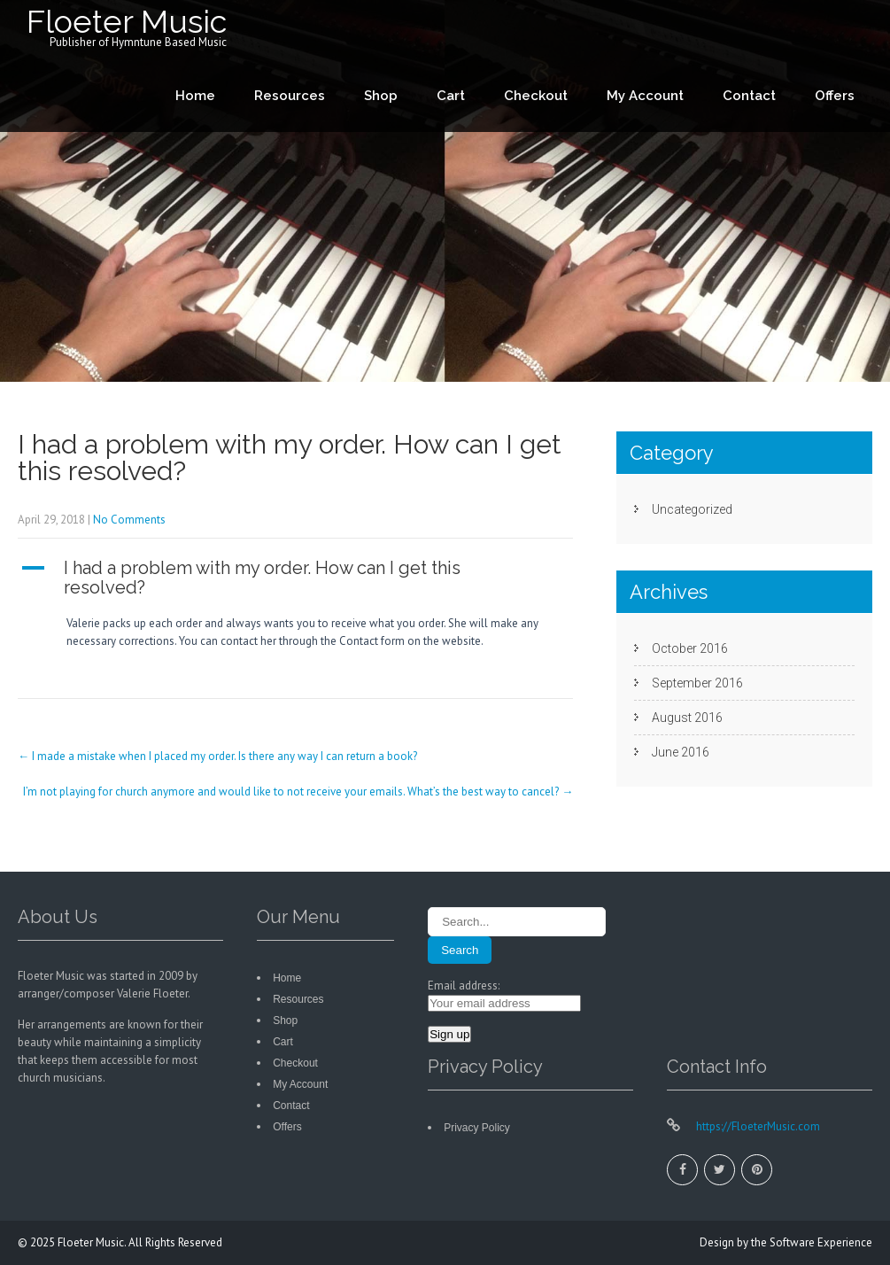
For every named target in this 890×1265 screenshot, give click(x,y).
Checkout (536, 96)
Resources (289, 96)
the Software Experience (811, 1242)
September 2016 (697, 683)
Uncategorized (692, 509)
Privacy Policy (477, 1127)
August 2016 (687, 717)
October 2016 (690, 648)
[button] (295, 577)
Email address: (463, 985)
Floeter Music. (93, 1242)
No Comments (129, 519)
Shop (381, 96)
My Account (645, 96)
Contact (749, 96)
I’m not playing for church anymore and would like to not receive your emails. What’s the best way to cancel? (298, 791)
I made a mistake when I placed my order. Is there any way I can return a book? (217, 756)
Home (195, 96)
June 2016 (680, 752)
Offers (835, 96)
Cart (451, 96)
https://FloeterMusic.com (756, 1126)
